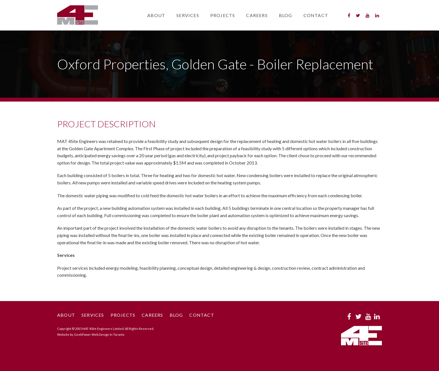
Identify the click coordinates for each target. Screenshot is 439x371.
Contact (315, 15)
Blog (285, 15)
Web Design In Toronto (108, 334)
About (156, 15)
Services (187, 15)
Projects (222, 15)
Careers (256, 15)
